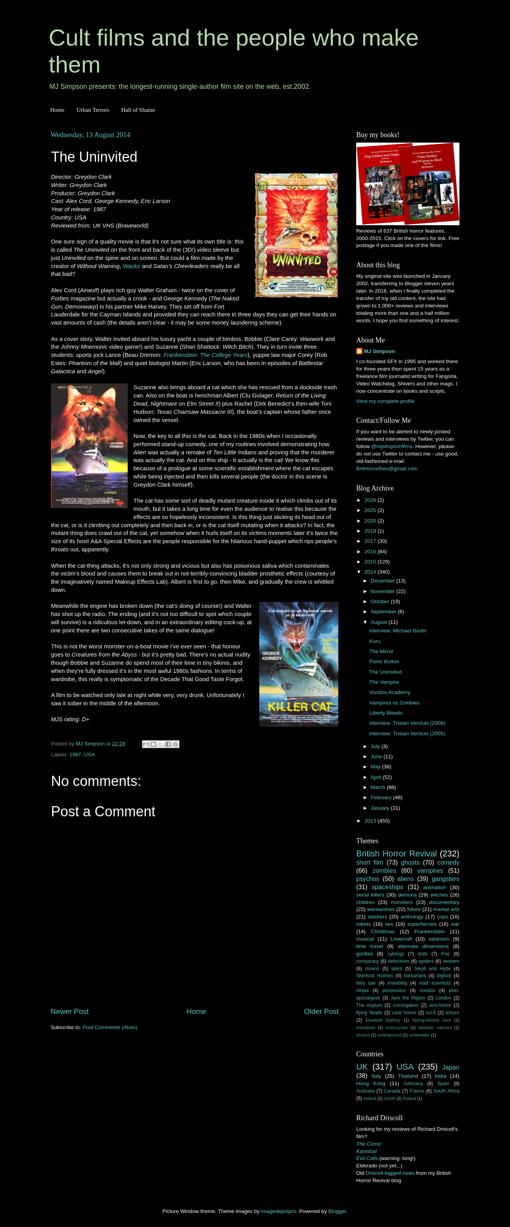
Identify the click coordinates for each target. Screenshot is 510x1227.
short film (369, 862)
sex (389, 924)
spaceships (387, 886)
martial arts (446, 909)
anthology (412, 917)
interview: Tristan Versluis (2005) (407, 733)
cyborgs (395, 954)
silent (396, 968)
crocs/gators (406, 1005)
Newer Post (70, 1011)
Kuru (375, 641)
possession (394, 990)
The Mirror (381, 651)
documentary (444, 902)
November (383, 591)
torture (452, 1012)
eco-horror (440, 1005)
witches (439, 895)
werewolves (381, 909)
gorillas (364, 954)
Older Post (321, 1011)
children (365, 902)
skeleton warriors (435, 1027)
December (383, 581)
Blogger (337, 1211)
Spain (443, 1083)
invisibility (397, 983)
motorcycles (396, 1027)
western (451, 961)
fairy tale (366, 983)
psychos (367, 878)
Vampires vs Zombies (394, 703)
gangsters (445, 878)
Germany (413, 1083)
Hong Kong (370, 1083)
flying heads (369, 1012)
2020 (371, 521)
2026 (371, 500)
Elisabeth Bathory (383, 1020)
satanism (438, 939)
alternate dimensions (423, 946)
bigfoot (444, 975)
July (376, 746)
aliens (405, 878)
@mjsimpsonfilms (391, 446)
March (379, 787)
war (455, 924)
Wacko (131, 266)
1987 (75, 754)
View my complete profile (385, 401)
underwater (419, 1035)
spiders (426, 961)
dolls (422, 954)
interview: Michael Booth (397, 631)
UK (362, 1067)
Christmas (383, 931)
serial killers (370, 895)
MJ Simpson (379, 351)
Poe (445, 954)
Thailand (408, 1076)
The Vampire (384, 682)
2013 (371, 821)
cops (442, 917)
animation (434, 887)
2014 (371, 572)
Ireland (369, 1098)
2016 (371, 551)
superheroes (422, 924)
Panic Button (384, 661)
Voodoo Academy (389, 692)
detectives (399, 961)
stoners (363, 1035)
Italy (376, 1076)
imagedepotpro (278, 1211)
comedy (448, 862)
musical (365, 939)
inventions (365, 1027)
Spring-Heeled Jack (431, 1020)
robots (363, 924)
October (381, 601)
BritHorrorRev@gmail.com (387, 468)
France (417, 1091)
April (377, 777)
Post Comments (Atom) (110, 1027)
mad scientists (434, 983)
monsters (402, 902)
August (380, 622)
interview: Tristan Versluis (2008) (407, 723)
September (384, 611)
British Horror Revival (396, 853)
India (440, 1076)
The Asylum (369, 1005)
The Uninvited (385, 672)
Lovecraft (401, 939)
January (381, 808)
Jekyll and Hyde (432, 968)
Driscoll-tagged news (390, 1173)
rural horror (404, 1012)
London (444, 998)
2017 (371, 541)
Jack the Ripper (407, 998)
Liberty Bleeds (386, 713)
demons (407, 895)
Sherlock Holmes (374, 975)
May (376, 767)
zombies (384, 870)
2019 (371, 531)
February (382, 797)
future (414, 909)
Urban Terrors (92, 110)
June (377, 756)
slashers (377, 917)
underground (389, 1035)
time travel (369, 946)
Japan (450, 1067)
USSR (389, 1098)
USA (89, 754)
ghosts (410, 862)
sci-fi (431, 1012)
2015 (371, 562)
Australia (365, 1091)
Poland (409, 1098)
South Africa (447, 1091)
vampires (430, 870)
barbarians (415, 975)
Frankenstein (429, 931)
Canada (392, 1091)
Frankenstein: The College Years (206, 355)
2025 (371, 510)
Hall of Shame (138, 110)
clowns (372, 968)
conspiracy (367, 961)
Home (57, 110)
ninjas (362, 990)
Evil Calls (367, 1158)
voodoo (427, 990)
